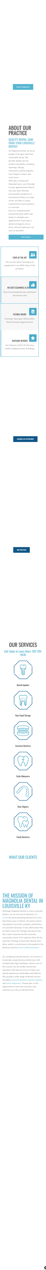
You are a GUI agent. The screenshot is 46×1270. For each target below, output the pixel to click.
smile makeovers (13, 983)
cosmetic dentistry (19, 980)
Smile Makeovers (23, 776)
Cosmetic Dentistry (23, 745)
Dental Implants (23, 685)
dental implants (35, 980)
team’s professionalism (28, 947)
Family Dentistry (23, 837)
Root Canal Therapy (23, 715)
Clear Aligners (23, 806)
